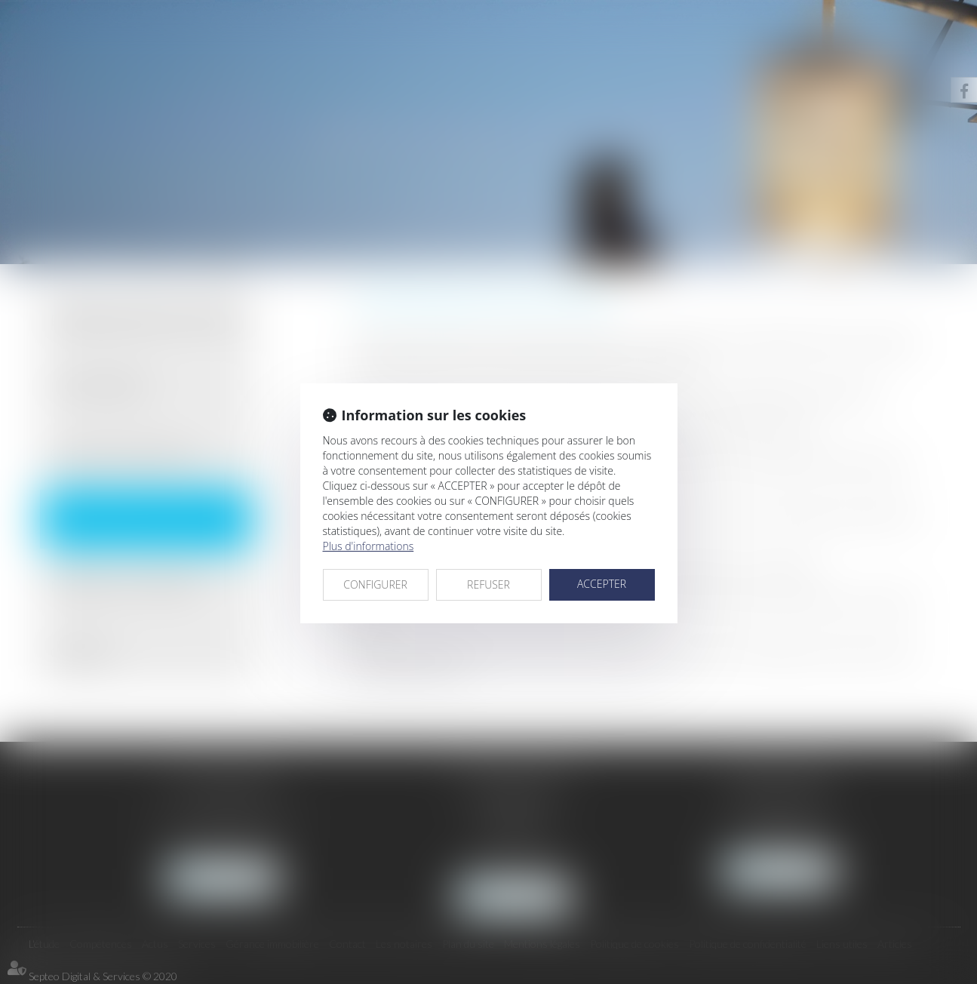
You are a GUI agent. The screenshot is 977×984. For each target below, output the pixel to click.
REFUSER (488, 584)
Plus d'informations (368, 546)
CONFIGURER (375, 584)
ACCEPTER (601, 584)
